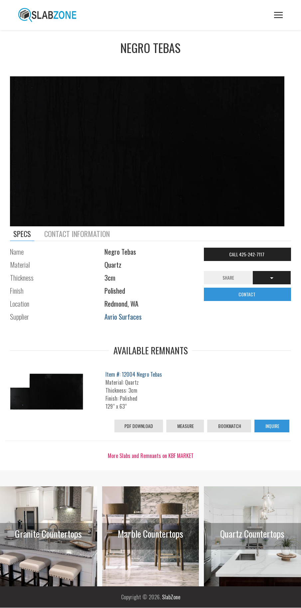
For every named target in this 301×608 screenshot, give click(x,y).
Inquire (271, 425)
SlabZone (171, 597)
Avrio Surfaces (123, 316)
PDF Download (138, 425)
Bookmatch (229, 425)
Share (228, 277)
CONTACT (247, 294)
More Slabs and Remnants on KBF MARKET (151, 456)
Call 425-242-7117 (247, 254)
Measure (185, 425)
